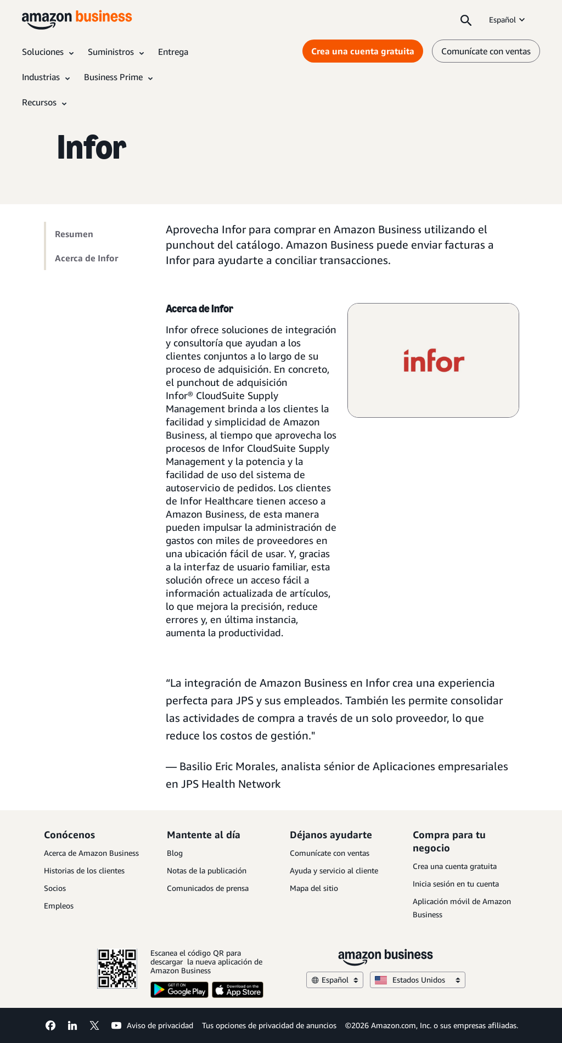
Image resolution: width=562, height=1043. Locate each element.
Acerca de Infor (86, 258)
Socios (55, 888)
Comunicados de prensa (208, 888)
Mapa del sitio (314, 888)
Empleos (59, 905)
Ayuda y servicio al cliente (334, 870)
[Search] (466, 20)
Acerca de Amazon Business (91, 852)
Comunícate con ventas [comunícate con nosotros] (486, 51)
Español (508, 19)
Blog (175, 852)
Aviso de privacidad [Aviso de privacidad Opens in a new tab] (160, 1025)
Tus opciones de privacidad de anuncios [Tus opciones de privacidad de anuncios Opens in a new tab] (269, 1025)
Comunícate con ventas (329, 852)
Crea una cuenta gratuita (455, 866)
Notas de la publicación (206, 870)
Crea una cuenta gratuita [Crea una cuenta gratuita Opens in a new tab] (362, 51)
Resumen (74, 233)
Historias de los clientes (84, 870)
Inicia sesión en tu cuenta (456, 883)
